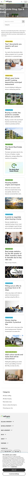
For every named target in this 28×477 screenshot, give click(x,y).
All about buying (7, 398)
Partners (4, 443)
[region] (14, 464)
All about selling (7, 395)
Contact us (4, 448)
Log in (25, 1)
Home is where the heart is (10, 405)
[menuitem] (14, 422)
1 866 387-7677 (6, 451)
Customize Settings (14, 474)
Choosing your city (8, 408)
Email (17, 451)
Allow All (14, 470)
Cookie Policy (14, 466)
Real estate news (7, 402)
